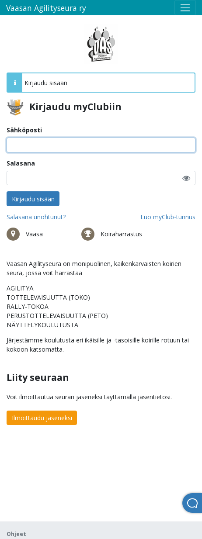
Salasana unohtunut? (36, 217)
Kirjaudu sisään (33, 199)
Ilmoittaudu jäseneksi (42, 418)
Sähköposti (24, 130)
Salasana (21, 163)
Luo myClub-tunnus (167, 217)
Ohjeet (16, 534)
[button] (186, 178)
